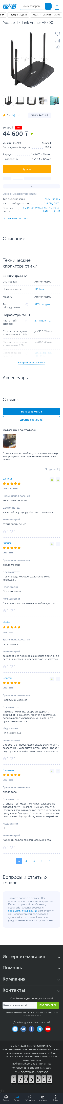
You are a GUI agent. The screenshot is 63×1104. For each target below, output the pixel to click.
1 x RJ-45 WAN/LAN (35, 208)
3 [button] (34, 860)
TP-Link (39, 289)
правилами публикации (22, 911)
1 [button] (19, 860)
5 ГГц (57, 203)
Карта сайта (45, 1068)
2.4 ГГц (48, 203)
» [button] (49, 860)
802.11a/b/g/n (43, 353)
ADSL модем (52, 199)
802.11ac (40, 356)
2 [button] (26, 860)
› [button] (41, 860)
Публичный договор (24, 1064)
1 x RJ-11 (54, 211)
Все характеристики (15, 218)
